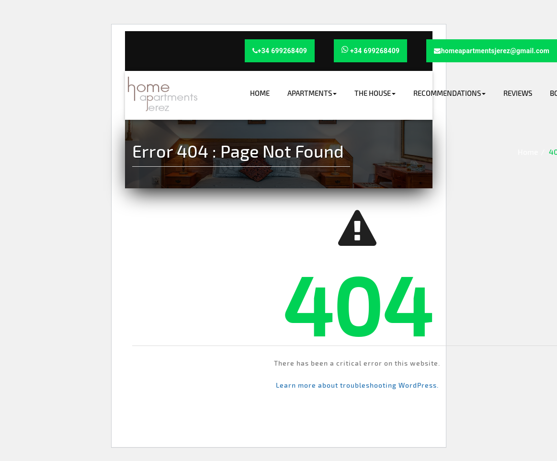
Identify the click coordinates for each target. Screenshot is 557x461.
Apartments (312, 93)
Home (260, 93)
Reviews (517, 93)
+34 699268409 (279, 51)
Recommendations (449, 93)
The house (375, 93)
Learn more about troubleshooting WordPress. (357, 385)
